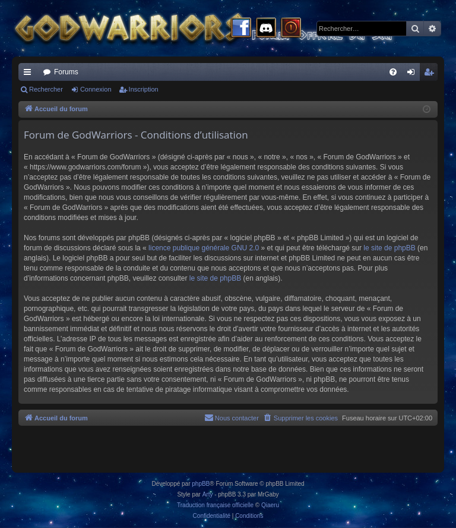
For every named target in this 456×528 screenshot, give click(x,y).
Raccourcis (29, 74)
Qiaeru (270, 505)
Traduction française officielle (215, 505)
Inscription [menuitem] (431, 74)
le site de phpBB (389, 248)
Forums (66, 72)
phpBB (201, 483)
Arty (207, 494)
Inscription (144, 89)
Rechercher (46, 89)
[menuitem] (393, 72)
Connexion (96, 89)
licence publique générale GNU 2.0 (203, 248)
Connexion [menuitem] (413, 74)
